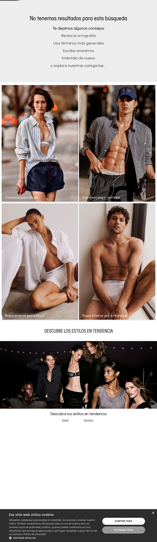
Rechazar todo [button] (123, 529)
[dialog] (78, 525)
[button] (110, 13)
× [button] (153, 513)
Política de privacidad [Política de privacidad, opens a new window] (35, 534)
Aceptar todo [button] (123, 521)
